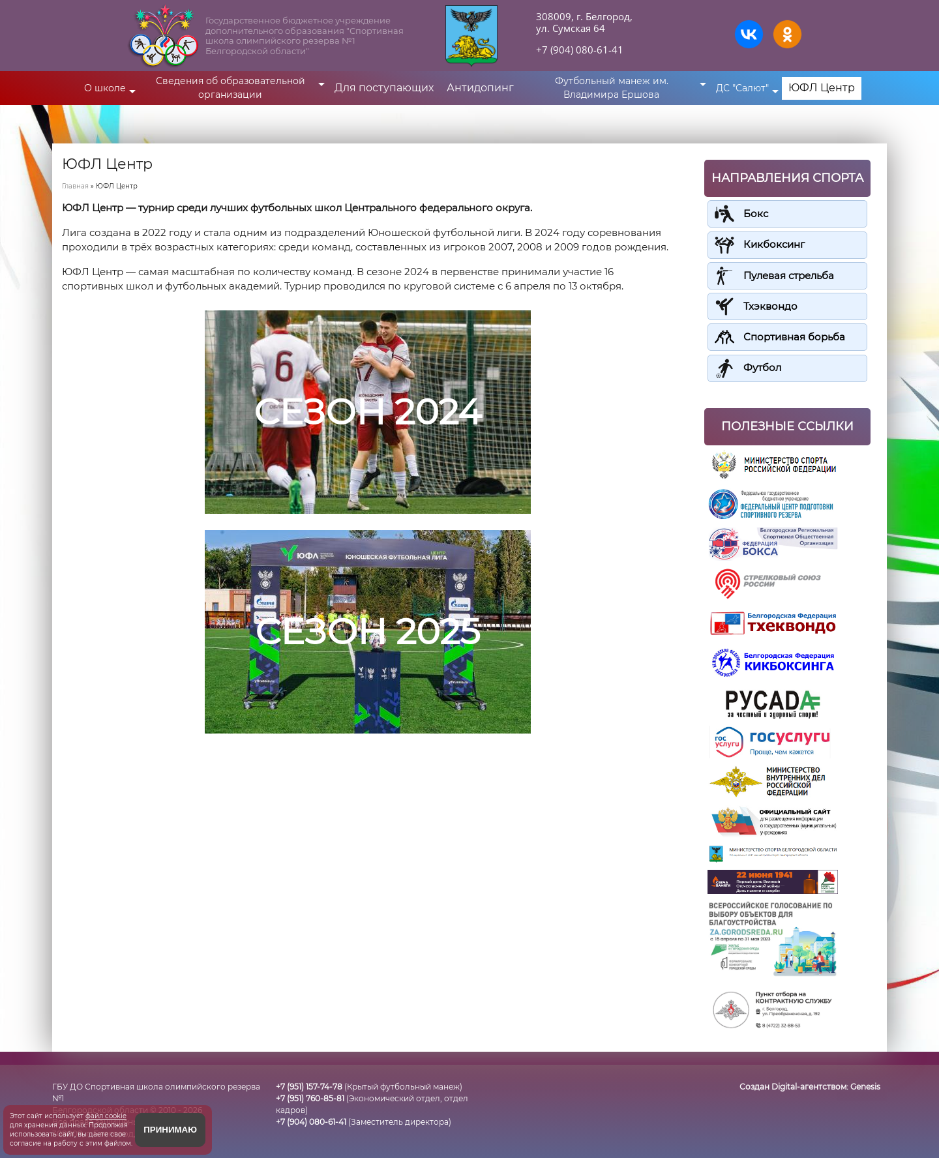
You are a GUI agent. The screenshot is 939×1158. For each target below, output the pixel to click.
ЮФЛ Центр (821, 88)
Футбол (762, 367)
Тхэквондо (770, 305)
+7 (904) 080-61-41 (579, 49)
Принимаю (170, 1130)
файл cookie (106, 1116)
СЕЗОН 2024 (367, 411)
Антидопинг (480, 88)
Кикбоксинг (774, 244)
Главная (75, 186)
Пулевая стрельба (788, 275)
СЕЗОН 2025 (367, 631)
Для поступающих (384, 88)
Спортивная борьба (794, 336)
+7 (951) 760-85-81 (310, 1097)
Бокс (755, 213)
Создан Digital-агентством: (809, 1085)
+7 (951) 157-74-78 (309, 1085)
